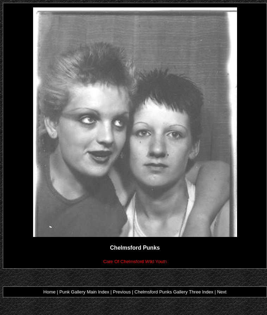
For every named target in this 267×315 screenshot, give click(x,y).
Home (49, 292)
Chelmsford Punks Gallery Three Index (174, 292)
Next (221, 292)
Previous (122, 292)
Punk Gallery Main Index (84, 292)
